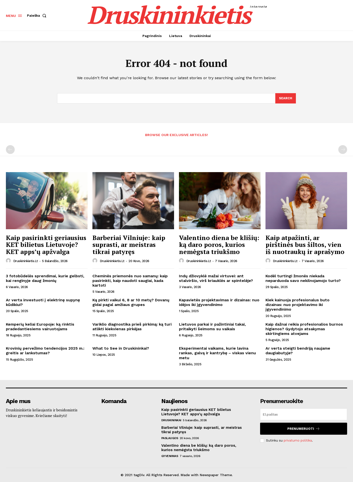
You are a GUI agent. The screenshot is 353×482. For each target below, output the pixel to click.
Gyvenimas (169, 456)
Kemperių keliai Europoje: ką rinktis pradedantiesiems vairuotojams (40, 326)
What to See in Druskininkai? (120, 348)
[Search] (285, 98)
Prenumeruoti (303, 429)
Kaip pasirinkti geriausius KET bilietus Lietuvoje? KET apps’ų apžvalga (46, 245)
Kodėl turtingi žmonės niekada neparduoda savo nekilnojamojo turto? (303, 278)
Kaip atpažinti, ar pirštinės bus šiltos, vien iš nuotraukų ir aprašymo (304, 245)
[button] (37, 15)
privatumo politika (298, 440)
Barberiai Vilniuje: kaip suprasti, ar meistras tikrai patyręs (128, 245)
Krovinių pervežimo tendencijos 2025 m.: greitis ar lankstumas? (45, 350)
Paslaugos (169, 438)
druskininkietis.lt (25, 261)
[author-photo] (9, 261)
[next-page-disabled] (342, 149)
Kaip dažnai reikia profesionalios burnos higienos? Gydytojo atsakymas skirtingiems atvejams (304, 329)
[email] (303, 414)
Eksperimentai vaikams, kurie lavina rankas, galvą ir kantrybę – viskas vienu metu (217, 353)
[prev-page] (10, 149)
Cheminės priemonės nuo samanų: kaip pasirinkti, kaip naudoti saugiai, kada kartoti (130, 281)
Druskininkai (171, 420)
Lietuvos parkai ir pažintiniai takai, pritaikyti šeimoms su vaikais (212, 326)
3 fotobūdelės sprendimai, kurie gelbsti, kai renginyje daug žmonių (45, 278)
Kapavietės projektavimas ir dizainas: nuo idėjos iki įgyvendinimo (219, 302)
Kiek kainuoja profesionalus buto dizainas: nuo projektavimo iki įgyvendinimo (297, 305)
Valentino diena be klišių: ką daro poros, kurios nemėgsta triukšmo (219, 245)
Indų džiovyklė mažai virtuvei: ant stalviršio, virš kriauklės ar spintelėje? (216, 278)
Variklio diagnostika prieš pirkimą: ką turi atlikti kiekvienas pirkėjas (132, 326)
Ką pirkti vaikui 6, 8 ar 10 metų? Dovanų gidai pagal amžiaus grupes (130, 302)
